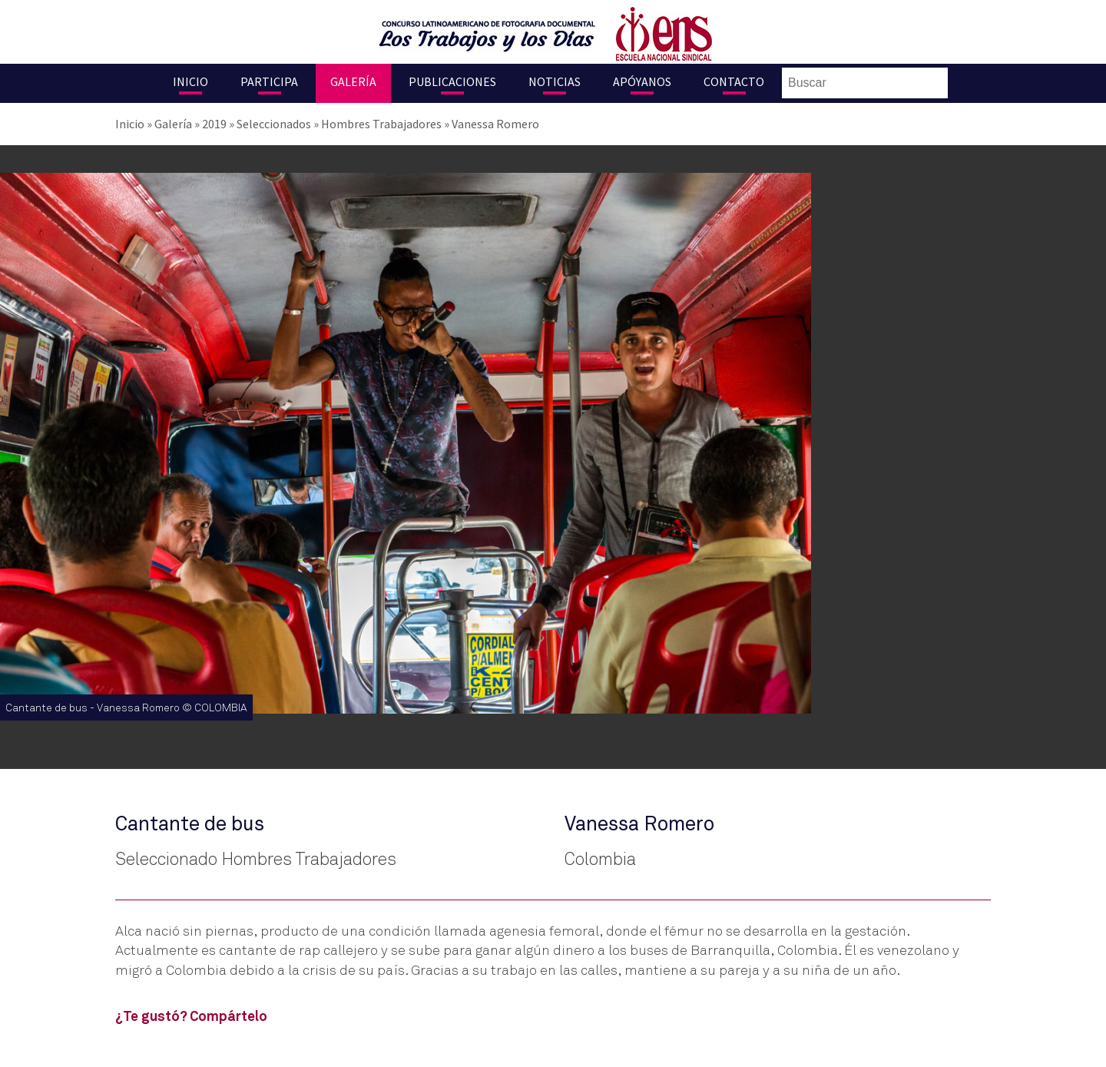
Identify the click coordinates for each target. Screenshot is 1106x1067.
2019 (214, 123)
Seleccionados (274, 123)
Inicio (190, 81)
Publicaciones (452, 81)
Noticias (554, 81)
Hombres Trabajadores (381, 123)
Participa (269, 81)
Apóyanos (642, 81)
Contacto (734, 81)
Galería (353, 81)
